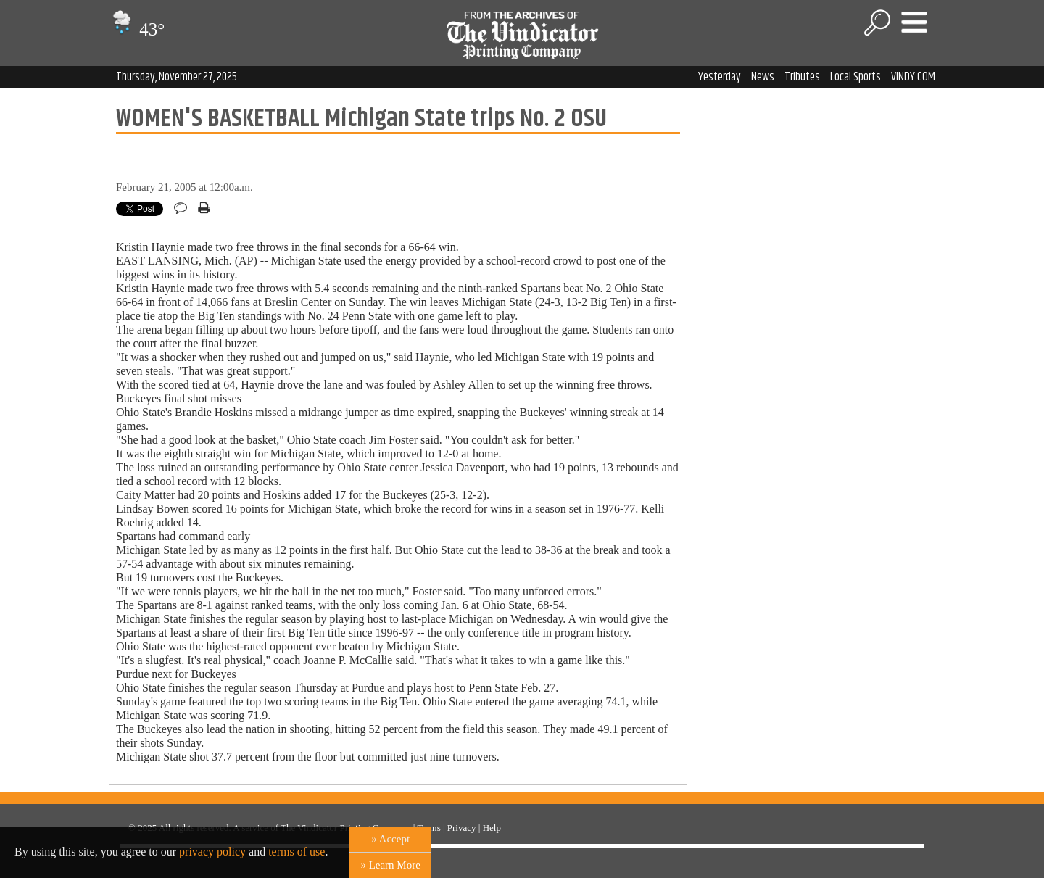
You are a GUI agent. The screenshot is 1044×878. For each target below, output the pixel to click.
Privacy (461, 827)
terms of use (296, 851)
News (762, 76)
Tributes (802, 76)
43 (137, 29)
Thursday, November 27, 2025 (176, 76)
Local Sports (855, 76)
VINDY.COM (913, 76)
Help (492, 827)
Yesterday (719, 76)
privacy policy (212, 851)
